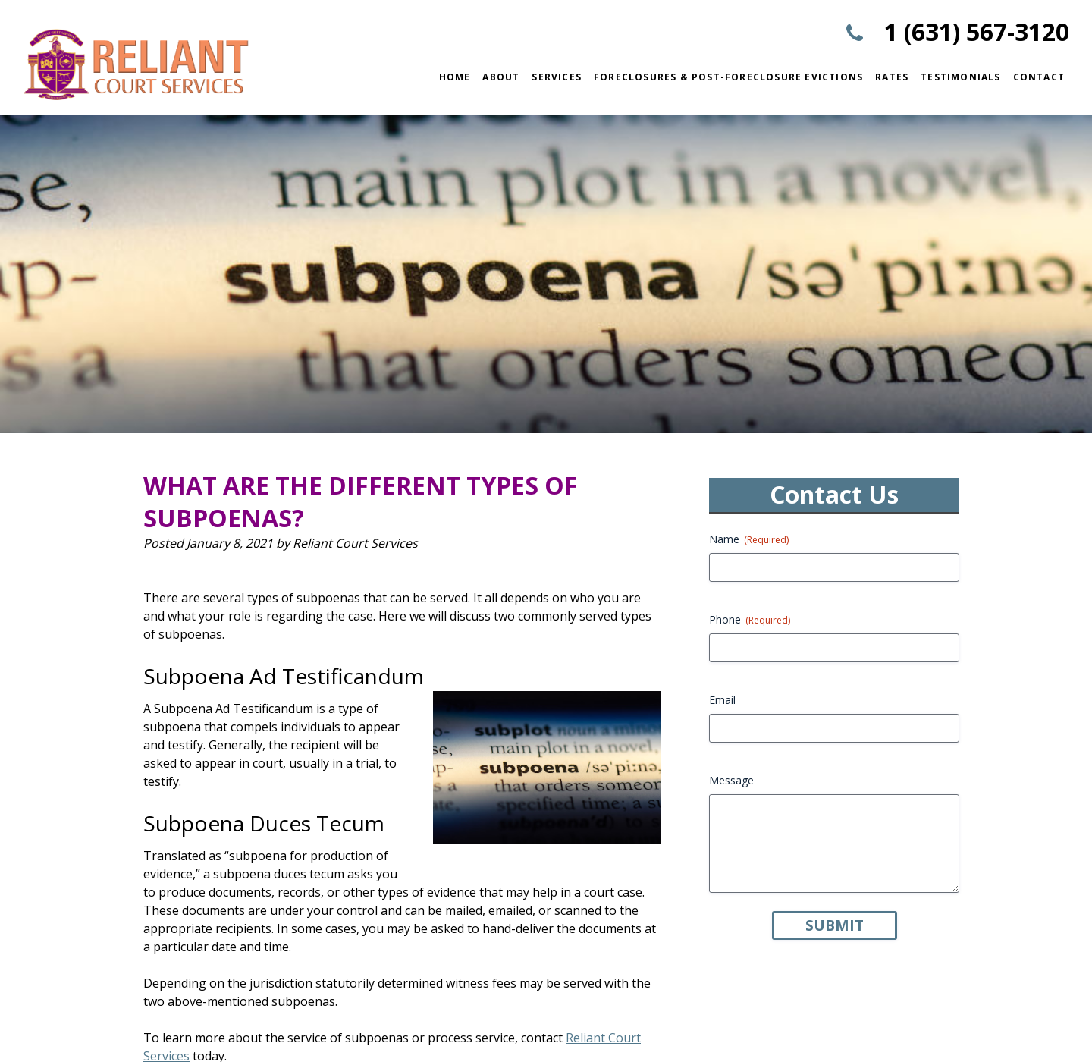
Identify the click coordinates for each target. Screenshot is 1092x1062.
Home (455, 77)
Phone (749, 619)
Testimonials (960, 77)
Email (722, 700)
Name (749, 539)
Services (557, 77)
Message (731, 780)
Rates (891, 77)
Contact (1039, 77)
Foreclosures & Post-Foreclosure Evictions (728, 77)
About (500, 77)
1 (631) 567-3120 (976, 31)
